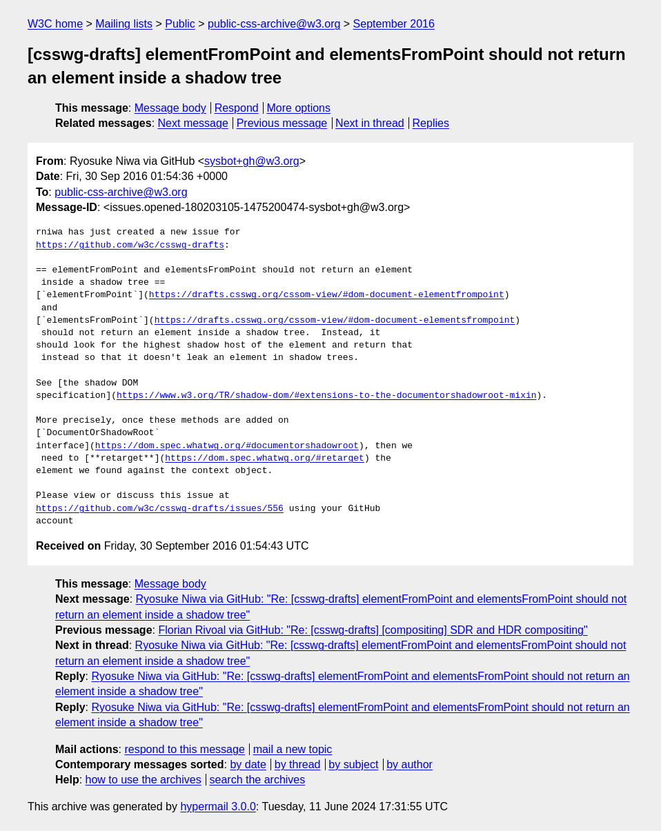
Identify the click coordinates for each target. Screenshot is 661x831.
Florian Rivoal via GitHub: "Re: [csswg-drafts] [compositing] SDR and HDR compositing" (372, 630)
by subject (353, 764)
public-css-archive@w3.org (274, 24)
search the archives (258, 779)
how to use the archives (143, 779)
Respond (237, 108)
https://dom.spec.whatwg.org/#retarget (264, 458)
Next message (193, 123)
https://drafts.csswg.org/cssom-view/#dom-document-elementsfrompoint (335, 320)
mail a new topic (293, 749)
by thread (298, 764)
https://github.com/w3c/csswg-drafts (130, 245)
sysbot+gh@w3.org (251, 161)
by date (248, 764)
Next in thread (369, 123)
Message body (170, 108)
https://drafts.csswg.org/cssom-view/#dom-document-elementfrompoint (326, 295)
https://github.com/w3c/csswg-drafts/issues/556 (160, 509)
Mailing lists (123, 24)
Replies (431, 123)
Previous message (282, 123)
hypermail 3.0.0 (217, 806)
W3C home (55, 24)
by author (409, 764)
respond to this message (184, 749)
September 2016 (394, 24)
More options (299, 108)
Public (180, 24)
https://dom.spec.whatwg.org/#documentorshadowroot (227, 446)
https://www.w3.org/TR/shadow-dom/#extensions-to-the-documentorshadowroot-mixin (326, 396)
